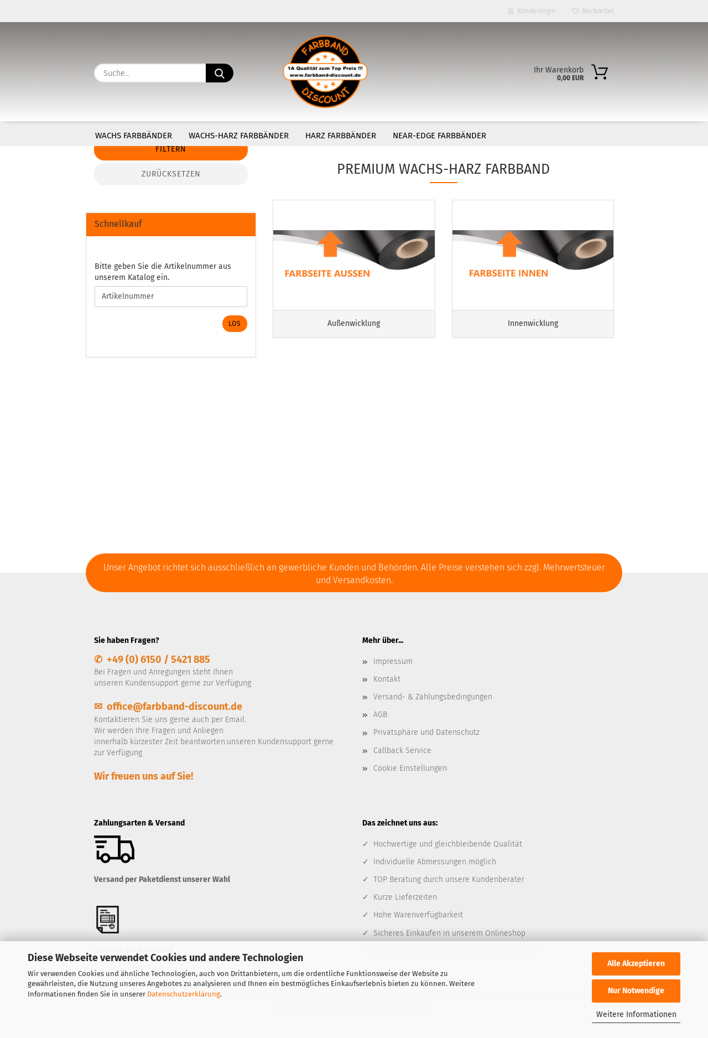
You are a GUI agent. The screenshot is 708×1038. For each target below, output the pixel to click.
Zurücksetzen (171, 174)
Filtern (170, 149)
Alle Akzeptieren (636, 963)
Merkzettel (593, 11)
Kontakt (386, 679)
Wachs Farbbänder (133, 136)
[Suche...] (219, 73)
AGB (380, 714)
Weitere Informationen (636, 1014)
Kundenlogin (531, 11)
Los (234, 324)
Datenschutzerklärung (183, 994)
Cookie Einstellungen (410, 768)
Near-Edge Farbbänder (439, 136)
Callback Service (402, 750)
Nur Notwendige (636, 990)
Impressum (393, 661)
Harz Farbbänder (340, 136)
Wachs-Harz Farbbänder (239, 136)
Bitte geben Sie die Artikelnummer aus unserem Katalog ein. (163, 272)
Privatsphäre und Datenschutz (426, 732)
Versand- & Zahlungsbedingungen (432, 697)
